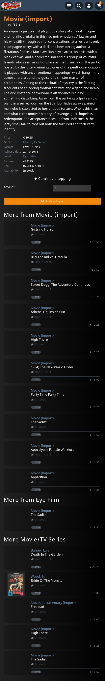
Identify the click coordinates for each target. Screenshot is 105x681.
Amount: (9, 187)
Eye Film (29, 156)
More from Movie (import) (41, 214)
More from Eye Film (31, 499)
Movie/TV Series (35, 142)
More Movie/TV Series (35, 539)
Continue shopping (52, 178)
